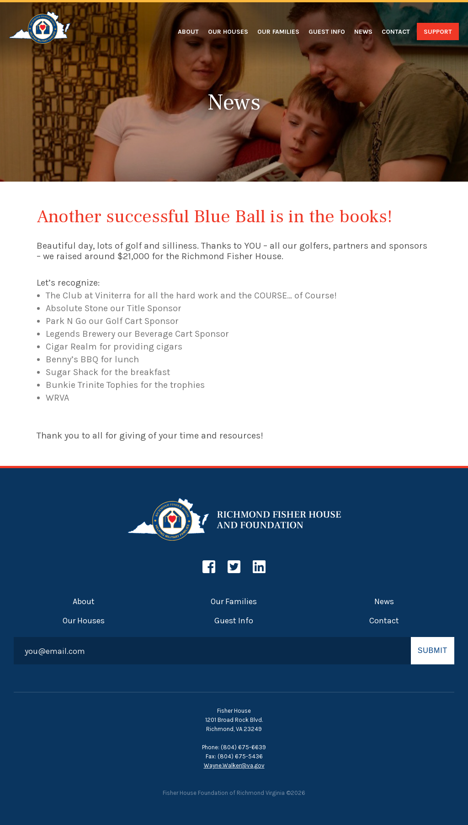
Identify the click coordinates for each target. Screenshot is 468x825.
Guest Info (326, 32)
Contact (396, 32)
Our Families (278, 32)
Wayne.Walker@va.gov (234, 765)
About (188, 32)
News (363, 32)
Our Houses (228, 32)
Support (438, 32)
